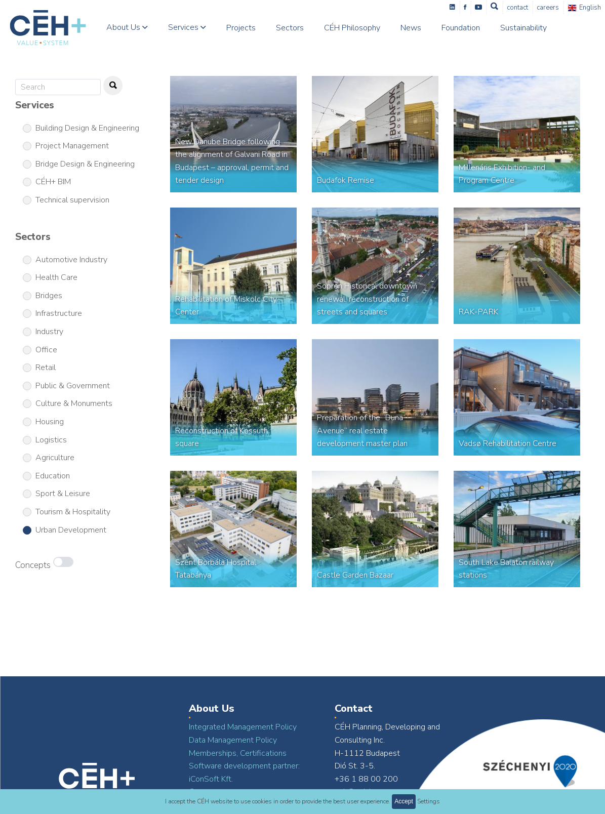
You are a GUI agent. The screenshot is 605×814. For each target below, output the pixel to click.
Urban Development (70, 530)
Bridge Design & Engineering (85, 164)
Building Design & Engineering (87, 128)
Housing (49, 421)
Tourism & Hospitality (72, 511)
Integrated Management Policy (243, 726)
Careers (548, 7)
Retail (45, 367)
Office (46, 349)
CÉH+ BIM (53, 181)
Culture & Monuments (73, 403)
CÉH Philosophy (352, 27)
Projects (241, 27)
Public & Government (72, 385)
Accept (403, 801)
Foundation (460, 27)
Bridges (48, 295)
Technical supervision (72, 200)
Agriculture (54, 457)
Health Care (56, 277)
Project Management (72, 145)
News (410, 27)
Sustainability (523, 27)
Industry (49, 331)
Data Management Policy (233, 740)
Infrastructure (58, 313)
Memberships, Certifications (238, 753)
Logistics (51, 439)
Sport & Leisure (62, 493)
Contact (518, 7)
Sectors (290, 27)
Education (52, 475)
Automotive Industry (71, 259)
